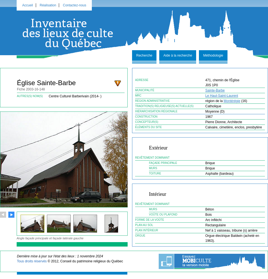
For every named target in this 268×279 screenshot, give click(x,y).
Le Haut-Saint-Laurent (221, 96)
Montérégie (232, 101)
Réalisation (48, 5)
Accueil (27, 5)
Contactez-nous (74, 5)
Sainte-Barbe (215, 90)
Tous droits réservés (32, 261)
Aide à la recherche (177, 55)
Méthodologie (213, 55)
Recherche (144, 55)
